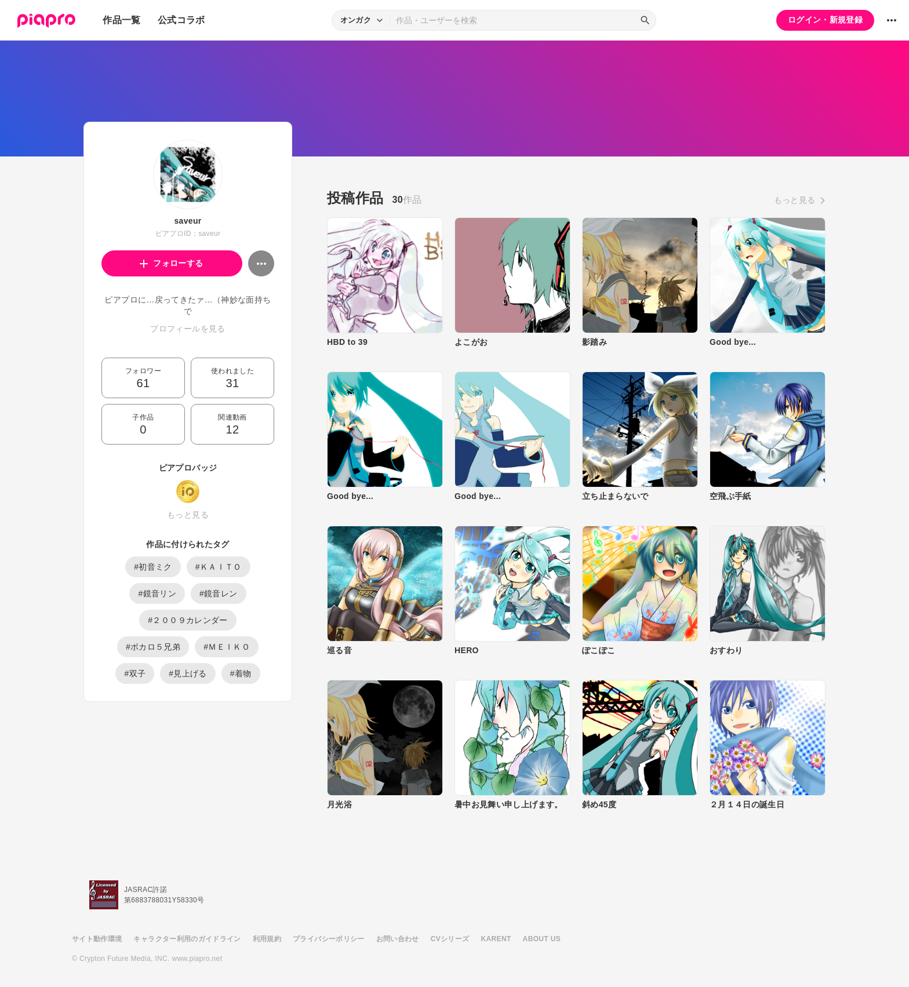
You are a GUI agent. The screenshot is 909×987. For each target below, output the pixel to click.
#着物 (241, 673)
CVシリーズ (450, 939)
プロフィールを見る (187, 328)
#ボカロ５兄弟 (153, 646)
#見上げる (188, 673)
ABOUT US (542, 939)
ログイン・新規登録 (825, 19)
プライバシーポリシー (329, 939)
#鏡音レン (218, 593)
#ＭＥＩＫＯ (226, 646)
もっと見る (188, 514)
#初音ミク (153, 566)
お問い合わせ (397, 939)
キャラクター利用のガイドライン (187, 939)
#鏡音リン (157, 593)
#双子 (135, 673)
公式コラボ (181, 20)
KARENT (496, 939)
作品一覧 (121, 20)
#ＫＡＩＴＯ (218, 566)
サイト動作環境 (97, 939)
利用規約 (267, 939)
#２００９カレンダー (187, 620)
